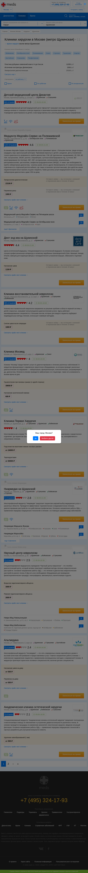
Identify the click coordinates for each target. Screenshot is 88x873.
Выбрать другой (47, 438)
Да (36, 438)
